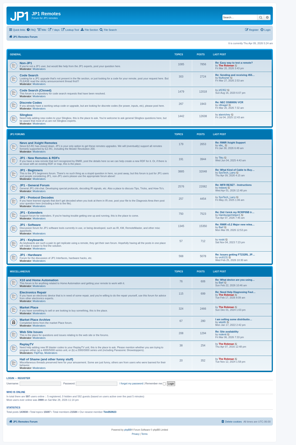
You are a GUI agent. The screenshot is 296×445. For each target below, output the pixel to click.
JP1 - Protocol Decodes (37, 197)
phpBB (127, 430)
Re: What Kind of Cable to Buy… (235, 169)
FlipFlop (38, 353)
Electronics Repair (33, 292)
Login (10, 378)
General (15, 54)
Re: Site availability (226, 331)
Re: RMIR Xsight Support (230, 142)
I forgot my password (131, 383)
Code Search (29, 75)
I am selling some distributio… (233, 319)
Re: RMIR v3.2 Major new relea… (235, 224)
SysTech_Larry (227, 172)
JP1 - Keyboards (31, 240)
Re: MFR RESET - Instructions (233, 185)
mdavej (223, 187)
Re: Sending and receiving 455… (235, 75)
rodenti (223, 334)
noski (222, 239)
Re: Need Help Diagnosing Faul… (235, 292)
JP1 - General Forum (34, 185)
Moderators (39, 69)
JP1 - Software (30, 225)
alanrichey (224, 114)
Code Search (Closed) (35, 90)
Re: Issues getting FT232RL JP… (235, 254)
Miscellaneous (20, 271)
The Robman (226, 65)
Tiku (221, 157)
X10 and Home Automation (39, 280)
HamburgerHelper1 (229, 215)
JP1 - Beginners (31, 170)
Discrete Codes (31, 102)
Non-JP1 (26, 63)
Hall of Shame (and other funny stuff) (46, 359)
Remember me (155, 383)
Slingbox (26, 115)
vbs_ (221, 145)
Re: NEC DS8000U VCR (229, 102)
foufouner (224, 77)
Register (24, 378)
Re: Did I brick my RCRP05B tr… (234, 212)
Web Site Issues (31, 332)
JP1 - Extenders (31, 212)
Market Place (29, 307)
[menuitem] (31, 30)
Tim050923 (109, 412)
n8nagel (223, 105)
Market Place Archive (35, 319)
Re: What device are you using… (235, 279)
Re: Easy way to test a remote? (234, 62)
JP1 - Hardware (31, 255)
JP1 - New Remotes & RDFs (40, 158)
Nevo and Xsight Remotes (38, 143)
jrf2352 (223, 90)
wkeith (222, 322)
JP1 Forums (17, 134)
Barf (221, 227)
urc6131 (223, 257)
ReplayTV (27, 344)
